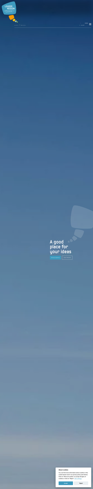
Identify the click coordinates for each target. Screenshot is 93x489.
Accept (66, 483)
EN (84, 3)
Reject (81, 483)
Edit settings (78, 478)
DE (82, 3)
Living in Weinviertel (67, 257)
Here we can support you (55, 257)
